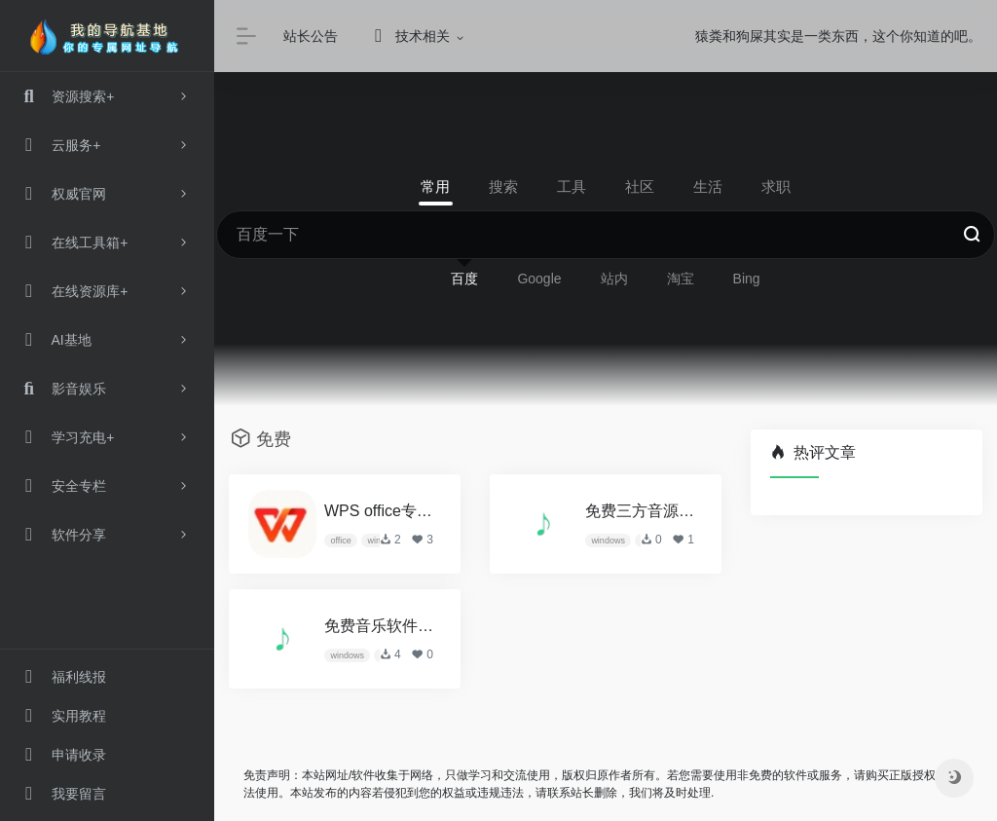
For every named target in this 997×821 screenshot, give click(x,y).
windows (608, 540)
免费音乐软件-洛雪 (380, 625)
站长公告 (310, 36)
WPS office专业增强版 (380, 511)
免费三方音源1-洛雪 (641, 511)
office (340, 540)
